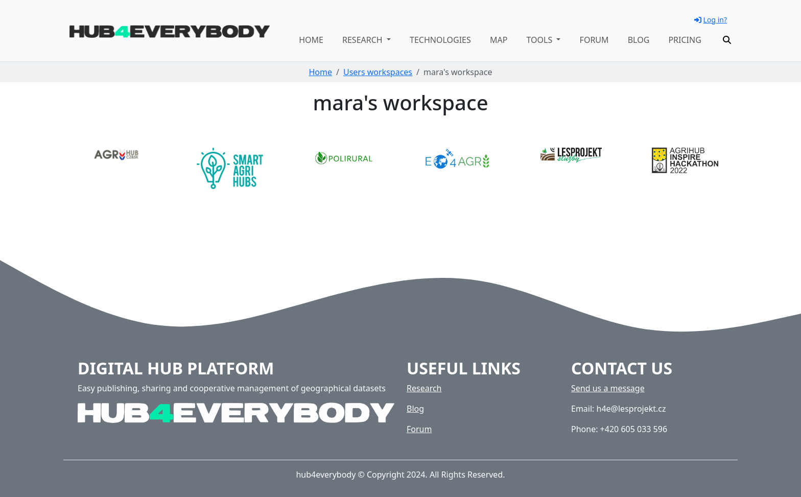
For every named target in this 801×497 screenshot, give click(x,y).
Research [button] (363, 39)
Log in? (710, 20)
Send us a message (608, 388)
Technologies (440, 39)
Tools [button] (540, 39)
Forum (594, 39)
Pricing (684, 39)
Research (424, 388)
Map (498, 39)
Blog (639, 39)
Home (311, 39)
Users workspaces (377, 72)
